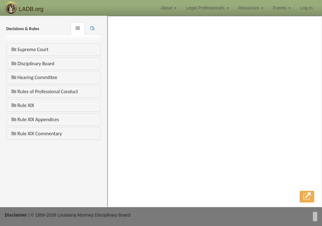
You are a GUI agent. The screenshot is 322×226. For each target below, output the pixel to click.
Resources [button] (251, 7)
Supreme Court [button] (29, 49)
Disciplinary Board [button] (32, 64)
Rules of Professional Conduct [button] (44, 91)
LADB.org (24, 8)
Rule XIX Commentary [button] (36, 134)
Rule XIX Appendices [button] (35, 119)
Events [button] (282, 7)
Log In (306, 7)
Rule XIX (22, 105)
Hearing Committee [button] (34, 77)
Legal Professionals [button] (207, 7)
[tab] (92, 28)
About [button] (168, 7)
